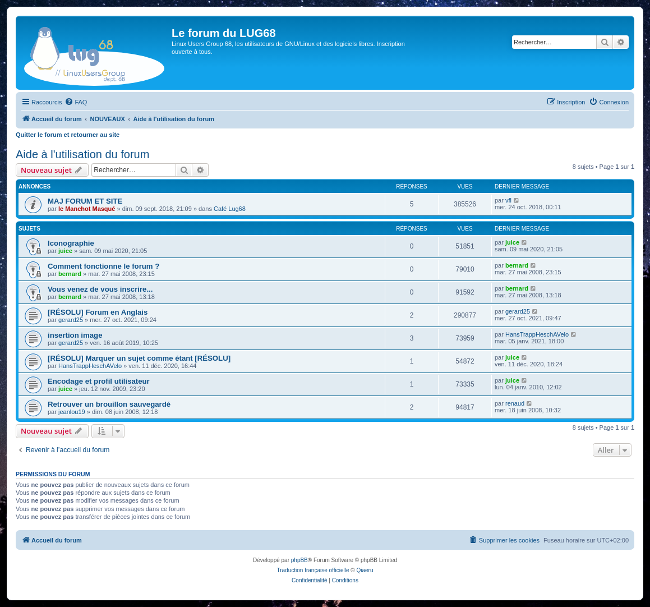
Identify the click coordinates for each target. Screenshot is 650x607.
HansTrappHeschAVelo (537, 334)
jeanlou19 (71, 411)
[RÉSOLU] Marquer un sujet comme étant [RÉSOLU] (139, 358)
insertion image (75, 335)
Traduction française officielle (313, 570)
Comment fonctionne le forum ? (103, 266)
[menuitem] (75, 102)
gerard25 (70, 319)
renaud (514, 403)
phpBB (299, 560)
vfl (508, 200)
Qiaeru (364, 570)
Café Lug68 (230, 208)
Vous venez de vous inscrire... (100, 289)
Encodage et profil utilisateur (99, 381)
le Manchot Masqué (86, 208)
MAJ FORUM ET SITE (85, 201)
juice (65, 250)
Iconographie (71, 243)
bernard (69, 273)
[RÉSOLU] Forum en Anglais (97, 312)
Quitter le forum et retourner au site (67, 134)
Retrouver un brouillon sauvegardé (109, 404)
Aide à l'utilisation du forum (82, 154)
